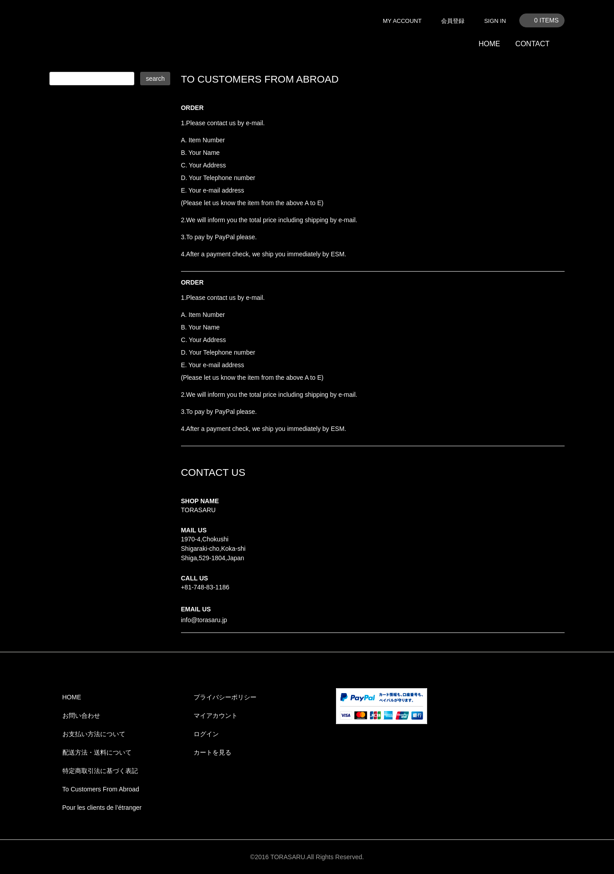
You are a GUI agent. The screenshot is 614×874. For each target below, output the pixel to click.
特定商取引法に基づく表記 (100, 770)
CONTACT (532, 44)
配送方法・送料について (97, 752)
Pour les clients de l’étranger (102, 807)
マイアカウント (216, 715)
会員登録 (452, 21)
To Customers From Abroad (100, 789)
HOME (489, 44)
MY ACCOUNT (402, 21)
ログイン (206, 734)
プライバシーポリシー (225, 697)
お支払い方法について (93, 734)
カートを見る (212, 752)
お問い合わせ (81, 715)
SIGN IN (495, 21)
